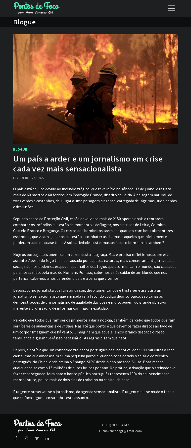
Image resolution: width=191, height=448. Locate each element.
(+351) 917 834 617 (115, 425)
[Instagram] (26, 438)
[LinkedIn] (47, 438)
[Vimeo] (37, 438)
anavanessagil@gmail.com (122, 431)
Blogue (20, 149)
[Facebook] (16, 438)
